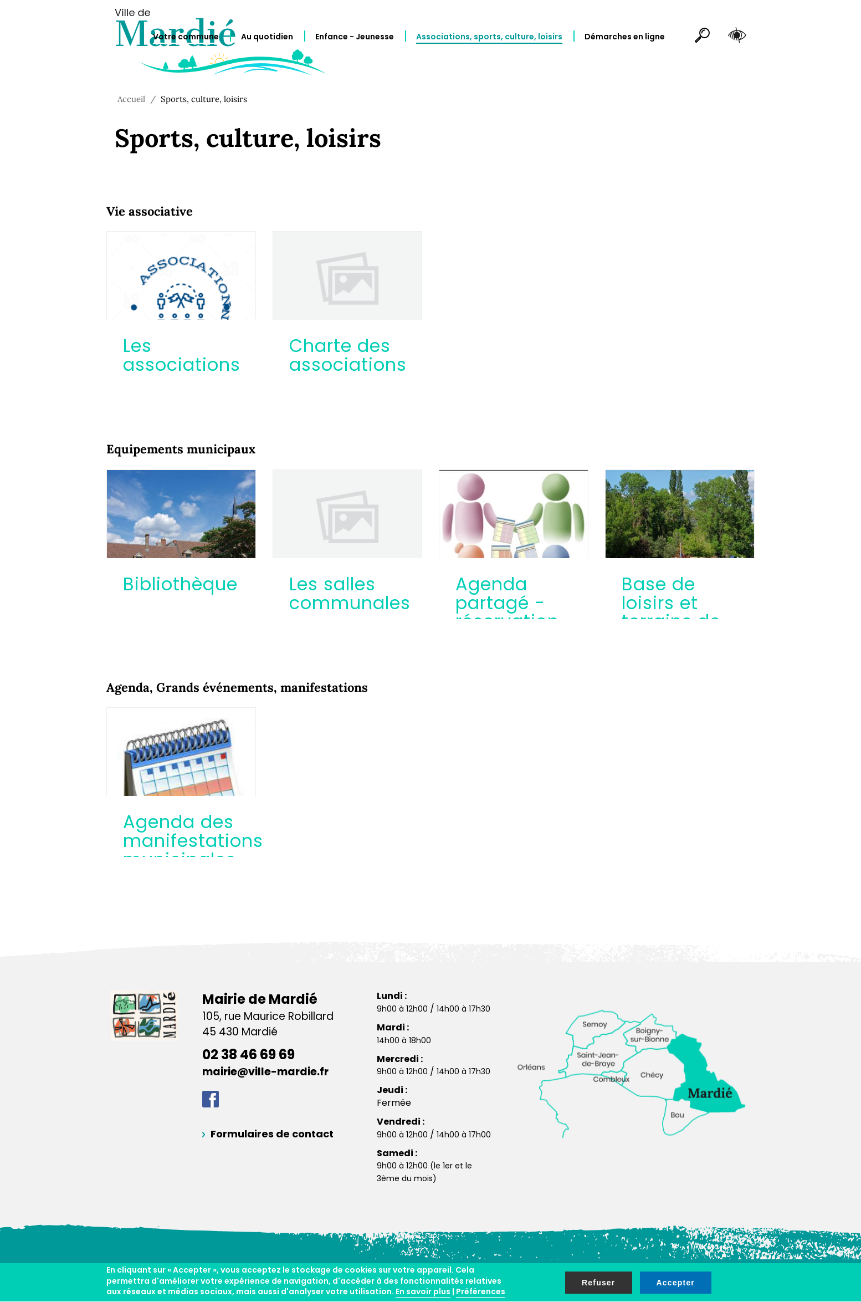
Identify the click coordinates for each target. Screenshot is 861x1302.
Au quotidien (267, 36)
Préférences (480, 1291)
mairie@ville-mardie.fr (265, 1071)
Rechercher (697, 37)
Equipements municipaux (180, 449)
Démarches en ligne (625, 36)
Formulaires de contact (272, 1134)
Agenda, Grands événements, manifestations (237, 687)
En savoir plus (423, 1291)
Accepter (676, 1282)
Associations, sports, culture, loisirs (489, 36)
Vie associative (149, 211)
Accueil (131, 99)
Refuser (599, 1282)
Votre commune (186, 36)
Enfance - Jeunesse (354, 36)
